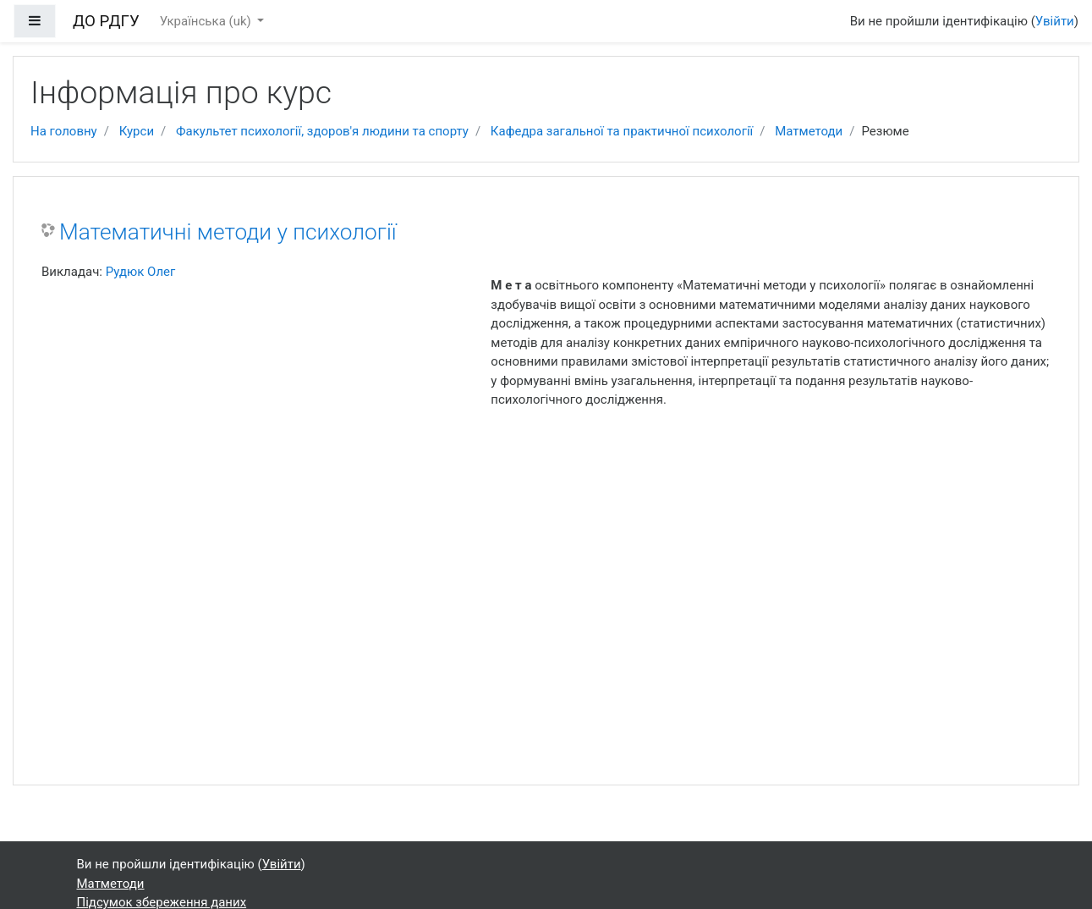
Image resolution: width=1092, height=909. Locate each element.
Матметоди (808, 131)
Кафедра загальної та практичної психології (622, 131)
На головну (63, 131)
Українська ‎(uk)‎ (207, 21)
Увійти (1054, 21)
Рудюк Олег (141, 271)
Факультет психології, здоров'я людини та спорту (322, 131)
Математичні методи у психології (228, 232)
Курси (136, 131)
